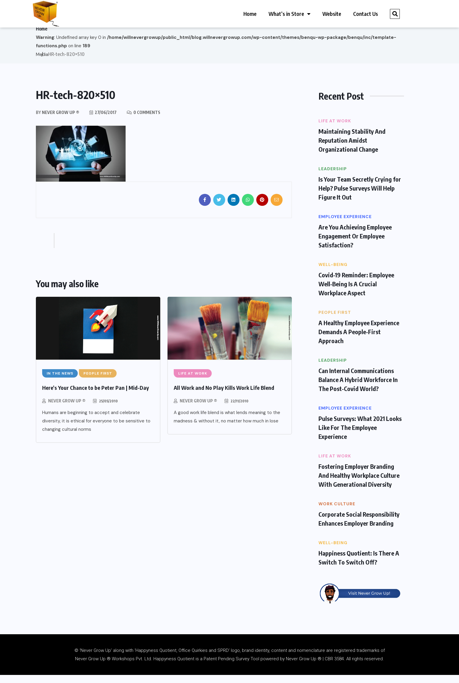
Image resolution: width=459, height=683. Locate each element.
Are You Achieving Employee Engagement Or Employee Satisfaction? (355, 243)
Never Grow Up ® (67, 408)
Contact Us (365, 13)
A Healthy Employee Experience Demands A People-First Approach (358, 339)
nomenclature (311, 658)
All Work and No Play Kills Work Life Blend (224, 395)
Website (331, 13)
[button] (395, 14)
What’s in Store (289, 13)
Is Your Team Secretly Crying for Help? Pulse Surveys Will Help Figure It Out (359, 196)
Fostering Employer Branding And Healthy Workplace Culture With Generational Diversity (358, 483)
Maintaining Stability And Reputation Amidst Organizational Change (351, 148)
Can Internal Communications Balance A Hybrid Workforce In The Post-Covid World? (358, 387)
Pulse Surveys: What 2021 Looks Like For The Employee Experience (360, 435)
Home (250, 13)
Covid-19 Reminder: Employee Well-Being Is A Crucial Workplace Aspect (356, 291)
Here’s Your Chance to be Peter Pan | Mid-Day (95, 395)
